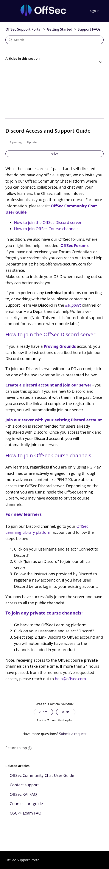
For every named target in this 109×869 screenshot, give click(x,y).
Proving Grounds (60, 346)
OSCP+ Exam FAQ (25, 813)
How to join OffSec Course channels (46, 228)
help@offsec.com (70, 678)
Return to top (18, 747)
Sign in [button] (94, 11)
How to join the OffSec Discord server (47, 222)
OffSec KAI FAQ (23, 794)
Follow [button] (54, 153)
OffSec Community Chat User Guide (42, 775)
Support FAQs (89, 29)
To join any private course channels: (44, 613)
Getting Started (59, 29)
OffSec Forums (75, 245)
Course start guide (26, 803)
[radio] (43, 712)
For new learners (23, 514)
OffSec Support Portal (23, 29)
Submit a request (73, 733)
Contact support (24, 784)
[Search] (54, 40)
